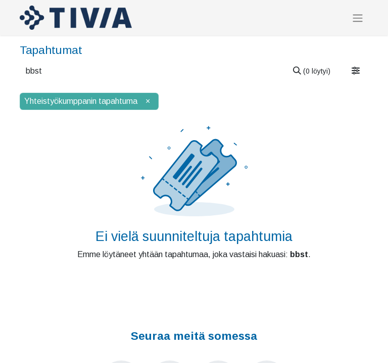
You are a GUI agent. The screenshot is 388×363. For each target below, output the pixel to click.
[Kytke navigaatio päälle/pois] (357, 18)
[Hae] (311, 71)
